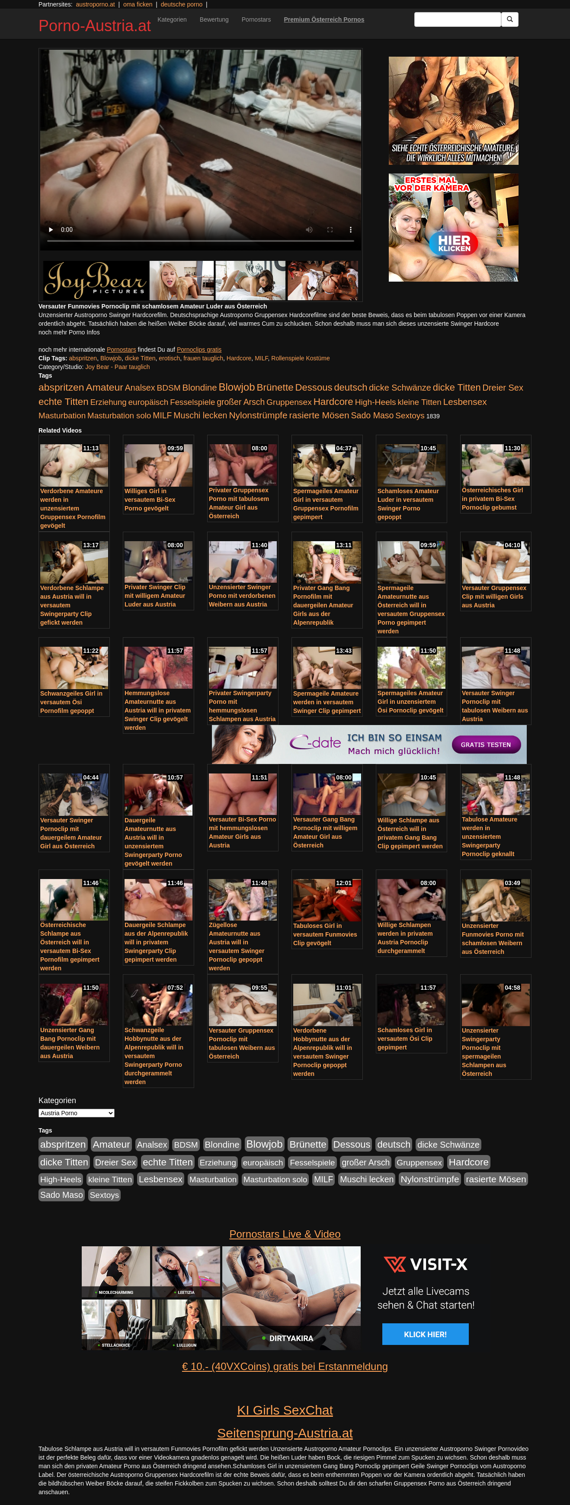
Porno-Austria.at (94, 26)
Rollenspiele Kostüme (300, 358)
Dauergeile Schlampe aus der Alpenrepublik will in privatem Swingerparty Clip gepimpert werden (156, 942)
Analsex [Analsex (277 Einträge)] (140, 387)
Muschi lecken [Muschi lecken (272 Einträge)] (200, 415)
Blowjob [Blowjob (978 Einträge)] (237, 387)
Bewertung (214, 19)
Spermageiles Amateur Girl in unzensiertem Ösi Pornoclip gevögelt (410, 702)
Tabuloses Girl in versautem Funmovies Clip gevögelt (325, 934)
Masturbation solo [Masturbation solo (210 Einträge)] (119, 415)
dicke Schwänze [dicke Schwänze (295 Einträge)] (400, 387)
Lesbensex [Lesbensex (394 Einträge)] (465, 402)
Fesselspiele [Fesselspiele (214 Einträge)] (192, 402)
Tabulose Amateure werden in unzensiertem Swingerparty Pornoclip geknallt (489, 836)
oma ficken (138, 4)
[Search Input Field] (457, 19)
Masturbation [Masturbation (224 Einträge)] (62, 415)
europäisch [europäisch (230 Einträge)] (148, 402)
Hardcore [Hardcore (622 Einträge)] (333, 401)
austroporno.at (95, 4)
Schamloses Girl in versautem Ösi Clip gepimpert (405, 1039)
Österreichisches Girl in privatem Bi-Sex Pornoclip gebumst (492, 499)
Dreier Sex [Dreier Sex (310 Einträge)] (503, 387)
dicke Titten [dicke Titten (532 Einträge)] (457, 387)
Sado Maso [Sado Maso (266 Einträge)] (372, 415)
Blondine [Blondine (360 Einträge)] (200, 387)
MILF (261, 358)
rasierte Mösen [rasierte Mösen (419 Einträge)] (319, 415)
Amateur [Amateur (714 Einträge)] (104, 387)
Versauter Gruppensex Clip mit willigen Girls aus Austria (494, 596)
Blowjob (111, 358)
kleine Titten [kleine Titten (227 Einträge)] (420, 402)
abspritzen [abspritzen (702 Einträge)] (61, 387)
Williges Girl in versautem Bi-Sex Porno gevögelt (150, 500)
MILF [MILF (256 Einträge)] (162, 415)
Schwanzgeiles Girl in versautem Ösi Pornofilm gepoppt (71, 702)
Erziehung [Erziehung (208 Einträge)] (108, 402)
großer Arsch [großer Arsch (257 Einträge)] (241, 402)
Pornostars (256, 19)
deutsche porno (182, 4)
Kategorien (172, 19)
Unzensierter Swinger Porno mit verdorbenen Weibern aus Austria (242, 596)
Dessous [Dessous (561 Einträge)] (314, 387)
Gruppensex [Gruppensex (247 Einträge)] (289, 402)
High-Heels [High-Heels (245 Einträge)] (375, 402)
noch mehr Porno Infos (69, 332)
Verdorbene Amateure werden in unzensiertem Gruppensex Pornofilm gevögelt (73, 508)
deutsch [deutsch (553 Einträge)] (350, 387)
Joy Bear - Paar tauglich (117, 366)
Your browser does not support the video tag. (200, 150)
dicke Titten (140, 358)
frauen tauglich (203, 358)
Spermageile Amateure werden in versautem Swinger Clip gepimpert (327, 702)
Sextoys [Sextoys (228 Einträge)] (409, 415)
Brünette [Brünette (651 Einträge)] (274, 387)
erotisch (169, 358)
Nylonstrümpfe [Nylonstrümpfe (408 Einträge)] (258, 415)
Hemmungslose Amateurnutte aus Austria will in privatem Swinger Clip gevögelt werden (158, 710)
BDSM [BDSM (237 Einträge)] (168, 387)
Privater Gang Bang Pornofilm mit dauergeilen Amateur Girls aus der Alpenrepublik (323, 605)
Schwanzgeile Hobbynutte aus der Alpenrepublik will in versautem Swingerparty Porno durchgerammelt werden (154, 1056)
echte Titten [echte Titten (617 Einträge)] (63, 401)
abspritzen (83, 358)
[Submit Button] (510, 19)
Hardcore (239, 358)
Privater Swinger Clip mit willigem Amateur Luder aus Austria (155, 596)
